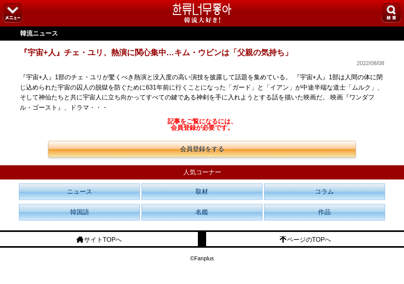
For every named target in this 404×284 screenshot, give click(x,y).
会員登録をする (202, 149)
